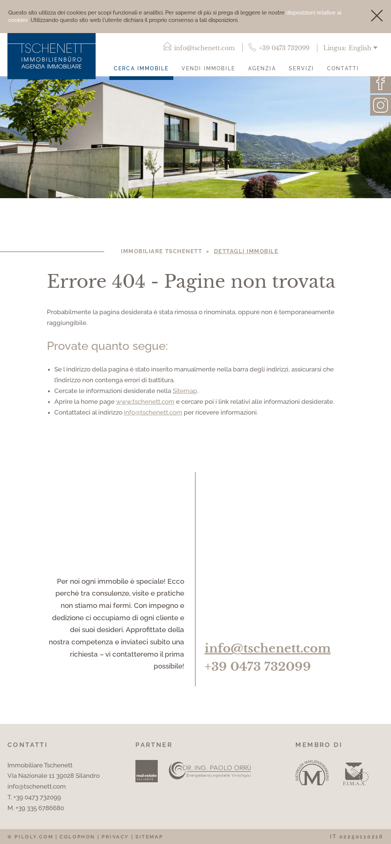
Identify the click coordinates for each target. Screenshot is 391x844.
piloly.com (34, 837)
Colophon (77, 837)
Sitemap (185, 390)
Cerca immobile (141, 68)
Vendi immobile (208, 68)
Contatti (343, 68)
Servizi (301, 68)
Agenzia (262, 68)
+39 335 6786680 (40, 808)
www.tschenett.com (145, 401)
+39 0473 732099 (258, 667)
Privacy (115, 837)
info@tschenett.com (153, 412)
